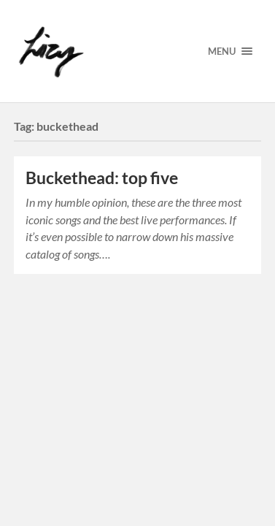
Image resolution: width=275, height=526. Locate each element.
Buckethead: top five (102, 178)
